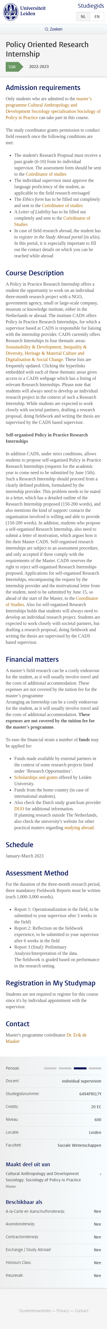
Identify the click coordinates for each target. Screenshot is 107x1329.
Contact (81, 1311)
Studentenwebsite (35, 1311)
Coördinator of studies (46, 174)
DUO (19, 808)
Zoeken (56, 29)
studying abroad (79, 827)
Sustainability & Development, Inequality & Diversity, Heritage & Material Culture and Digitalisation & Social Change (46, 353)
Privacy (62, 1311)
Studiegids (91, 6)
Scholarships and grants (36, 777)
